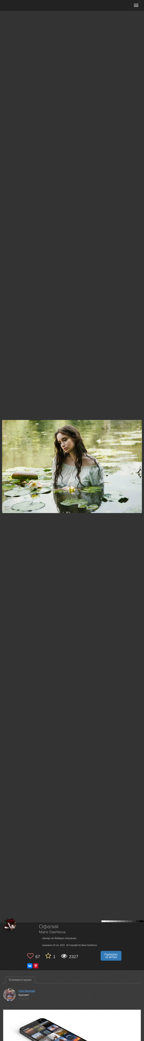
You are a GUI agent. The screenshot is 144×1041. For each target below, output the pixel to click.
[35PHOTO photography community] (20, 5)
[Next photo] (139, 453)
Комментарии (20, 980)
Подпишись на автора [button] (111, 956)
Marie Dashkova (52, 932)
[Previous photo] (4, 453)
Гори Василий (27, 990)
